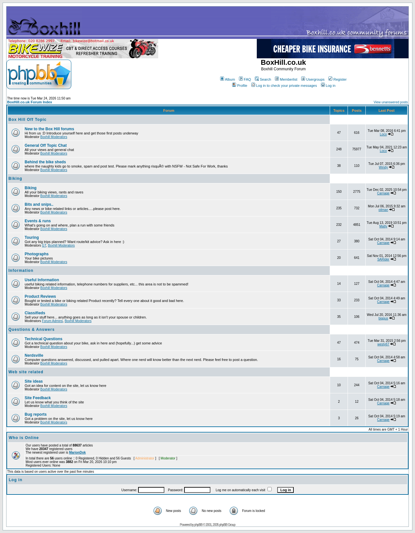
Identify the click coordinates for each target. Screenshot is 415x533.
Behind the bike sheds (45, 162)
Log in (328, 85)
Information (20, 270)
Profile (239, 85)
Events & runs (38, 221)
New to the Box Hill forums (49, 129)
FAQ (245, 79)
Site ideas (34, 381)
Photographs (37, 254)
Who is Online (24, 437)
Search (263, 79)
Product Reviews (40, 296)
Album (227, 79)
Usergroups (313, 79)
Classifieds (35, 313)
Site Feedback (38, 398)
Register (337, 79)
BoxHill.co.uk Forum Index (29, 102)
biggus (383, 318)
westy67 (383, 344)
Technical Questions (43, 339)
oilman (383, 210)
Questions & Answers (31, 329)
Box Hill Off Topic (27, 119)
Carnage (383, 193)
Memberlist (286, 79)
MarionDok (77, 452)
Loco (383, 134)
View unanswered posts (391, 102)
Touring (32, 237)
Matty (383, 226)
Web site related (25, 372)
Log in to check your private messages (284, 85)
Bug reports (36, 414)
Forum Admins (52, 321)
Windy (383, 167)
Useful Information (42, 280)
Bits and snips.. (39, 204)
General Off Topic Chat (46, 145)
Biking (15, 178)
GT (44, 245)
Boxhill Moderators (53, 137)
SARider (383, 259)
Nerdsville (34, 355)
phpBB (198, 525)
